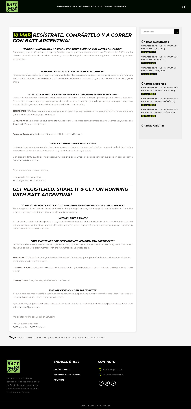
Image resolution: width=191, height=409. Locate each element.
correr (37, 337)
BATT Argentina (20, 180)
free (44, 337)
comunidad (27, 337)
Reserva (58, 337)
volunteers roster (76, 303)
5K (18, 337)
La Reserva (75, 134)
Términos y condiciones (67, 374)
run (66, 337)
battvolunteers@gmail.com (26, 160)
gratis (50, 337)
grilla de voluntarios (75, 157)
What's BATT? (98, 337)
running (73, 337)
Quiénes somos (62, 369)
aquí (45, 120)
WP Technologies (102, 405)
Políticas (59, 380)
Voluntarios (84, 337)
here (46, 267)
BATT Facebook (38, 180)
